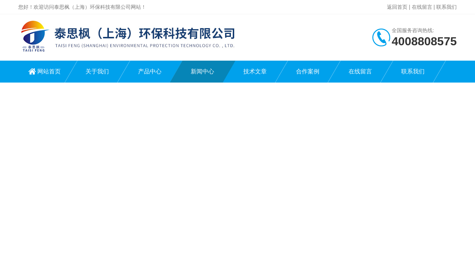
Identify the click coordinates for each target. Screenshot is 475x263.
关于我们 (97, 71)
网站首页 (49, 71)
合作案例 (307, 71)
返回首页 (397, 7)
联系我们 (446, 7)
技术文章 (255, 71)
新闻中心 (202, 71)
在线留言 (422, 7)
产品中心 (150, 71)
